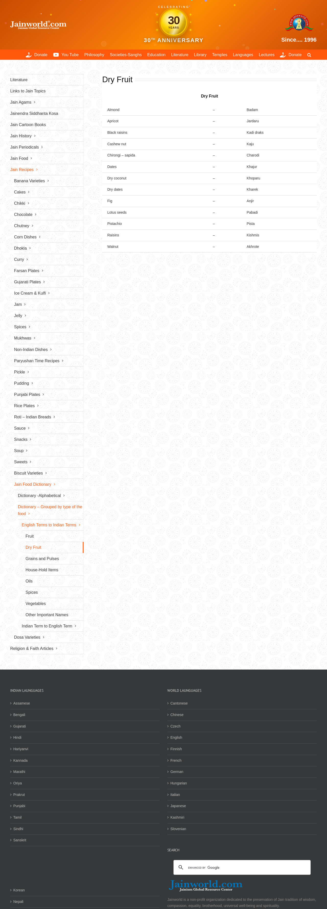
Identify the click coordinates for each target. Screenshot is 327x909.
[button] (309, 55)
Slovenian (178, 829)
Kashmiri (177, 817)
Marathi (19, 772)
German (176, 772)
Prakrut (19, 795)
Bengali (19, 715)
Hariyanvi (20, 749)
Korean (19, 890)
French (176, 760)
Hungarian (178, 783)
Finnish (176, 749)
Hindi (17, 737)
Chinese (176, 715)
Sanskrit (19, 840)
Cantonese (179, 703)
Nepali (18, 902)
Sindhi (18, 829)
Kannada (20, 760)
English (176, 737)
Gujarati (19, 726)
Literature (19, 80)
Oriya (17, 783)
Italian (175, 795)
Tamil (17, 817)
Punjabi (19, 806)
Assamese (21, 703)
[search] (241, 868)
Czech (175, 726)
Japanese (178, 806)
